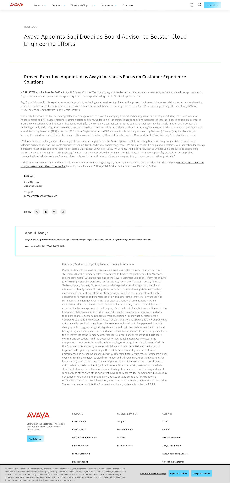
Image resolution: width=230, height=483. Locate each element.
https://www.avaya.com (51, 245)
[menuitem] (39, 5)
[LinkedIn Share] (46, 212)
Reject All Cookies (178, 473)
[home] (16, 5)
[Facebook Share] (54, 212)
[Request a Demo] (35, 438)
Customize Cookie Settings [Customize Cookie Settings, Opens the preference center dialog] (153, 473)
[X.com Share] (37, 212)
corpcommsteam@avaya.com (40, 195)
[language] (192, 5)
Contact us (212, 5)
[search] (199, 5)
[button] (199, 5)
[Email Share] (63, 212)
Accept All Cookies (201, 473)
